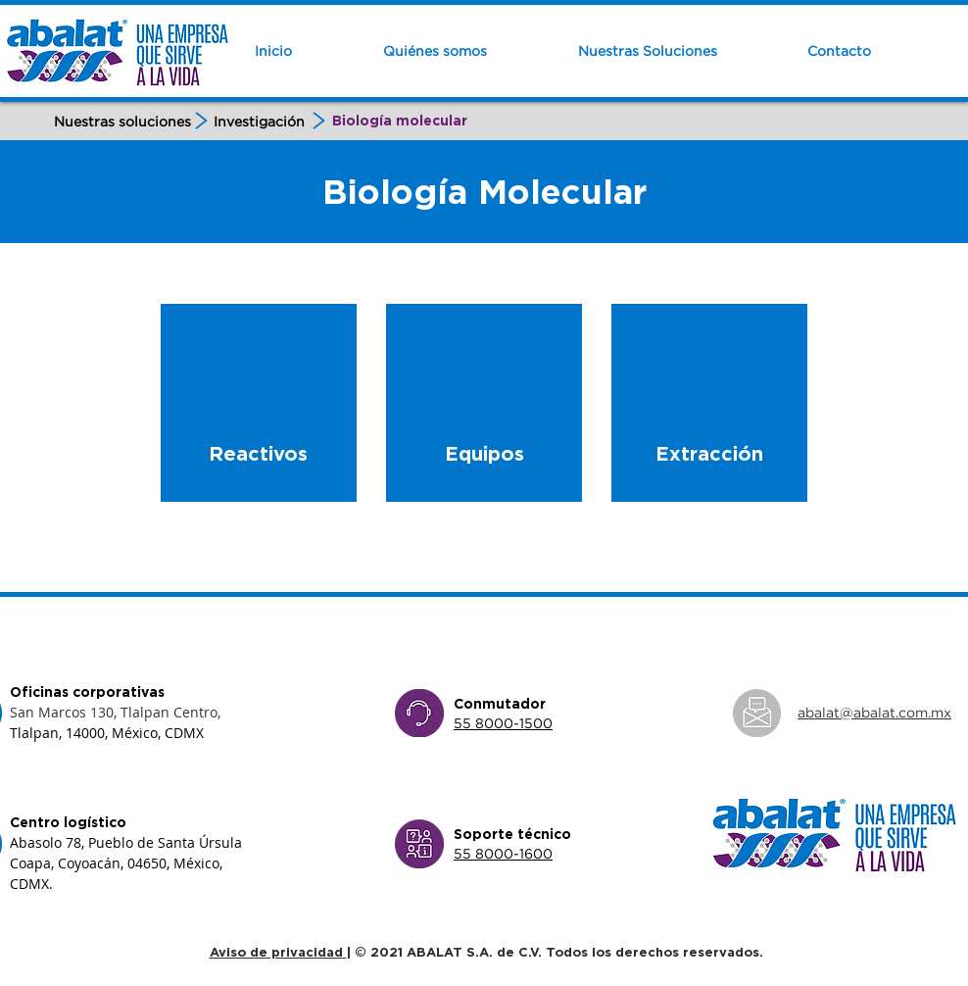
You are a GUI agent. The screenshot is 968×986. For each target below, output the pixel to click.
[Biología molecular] (399, 121)
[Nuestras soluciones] (122, 121)
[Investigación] (260, 121)
